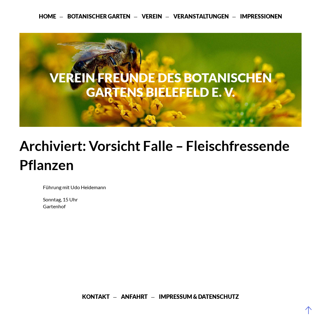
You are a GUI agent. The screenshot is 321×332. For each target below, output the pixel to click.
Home (47, 16)
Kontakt (96, 296)
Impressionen (261, 16)
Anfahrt (134, 296)
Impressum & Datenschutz (199, 296)
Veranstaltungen (201, 16)
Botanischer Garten (98, 16)
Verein (152, 16)
